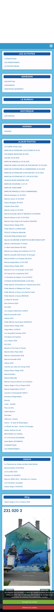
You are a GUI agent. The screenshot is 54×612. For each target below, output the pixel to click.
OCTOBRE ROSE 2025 (13, 147)
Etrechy (7, 400)
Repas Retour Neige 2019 (13, 326)
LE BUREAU (27, 99)
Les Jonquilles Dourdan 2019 (15, 333)
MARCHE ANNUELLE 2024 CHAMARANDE (20, 191)
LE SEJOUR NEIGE (11, 66)
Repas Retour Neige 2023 (13, 225)
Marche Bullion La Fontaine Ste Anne (18, 258)
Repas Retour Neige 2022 (13, 266)
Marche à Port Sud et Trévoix (15, 348)
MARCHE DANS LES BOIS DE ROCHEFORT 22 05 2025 (25, 165)
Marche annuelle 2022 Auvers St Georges (19, 255)
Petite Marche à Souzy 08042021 (16, 296)
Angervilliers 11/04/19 (12, 329)
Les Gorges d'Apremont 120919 (16, 311)
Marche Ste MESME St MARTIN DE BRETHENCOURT (24, 240)
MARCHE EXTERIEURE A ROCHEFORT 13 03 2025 (24, 173)
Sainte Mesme (9, 411)
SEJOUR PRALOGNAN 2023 (15, 236)
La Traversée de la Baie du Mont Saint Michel (21, 464)
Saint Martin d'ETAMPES (13, 441)
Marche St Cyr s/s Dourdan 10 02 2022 (18, 270)
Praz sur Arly (9, 408)
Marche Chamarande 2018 (14, 355)
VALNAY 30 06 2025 (11, 158)
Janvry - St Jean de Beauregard (16, 423)
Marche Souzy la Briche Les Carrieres (18, 382)
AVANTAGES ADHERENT (14, 89)
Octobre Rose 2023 (11, 206)
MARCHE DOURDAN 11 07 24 (15, 184)
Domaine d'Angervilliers (13, 396)
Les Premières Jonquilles (13, 483)
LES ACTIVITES (27, 54)
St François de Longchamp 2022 (16, 273)
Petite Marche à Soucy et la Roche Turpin (19, 292)
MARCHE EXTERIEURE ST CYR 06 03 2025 (21, 176)
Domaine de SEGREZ (12, 475)
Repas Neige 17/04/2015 (13, 486)
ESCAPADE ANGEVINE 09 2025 (16, 154)
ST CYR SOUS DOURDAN (14, 438)
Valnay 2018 (8, 363)
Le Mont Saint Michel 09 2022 (15, 247)
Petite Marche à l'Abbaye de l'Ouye (17, 288)
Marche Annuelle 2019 (12, 314)
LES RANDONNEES (12, 62)
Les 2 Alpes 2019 (10, 341)
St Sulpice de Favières (12, 337)
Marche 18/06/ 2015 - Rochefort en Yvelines (20, 479)
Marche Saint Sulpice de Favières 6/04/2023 (20, 221)
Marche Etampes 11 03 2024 (15, 195)
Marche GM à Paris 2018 (13, 352)
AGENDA (7, 131)
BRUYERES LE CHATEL (13, 434)
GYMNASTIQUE (10, 59)
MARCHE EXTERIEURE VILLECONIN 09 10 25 (22, 150)
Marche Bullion (9, 374)
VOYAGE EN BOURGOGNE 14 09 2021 (19, 281)
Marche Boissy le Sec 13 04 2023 (16, 217)
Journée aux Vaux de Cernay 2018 (17, 367)
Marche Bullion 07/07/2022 (14, 468)
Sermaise (7, 415)
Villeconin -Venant (11, 419)
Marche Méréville (10, 378)
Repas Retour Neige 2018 (13, 370)
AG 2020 (7, 307)
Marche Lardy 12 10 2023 (13, 210)
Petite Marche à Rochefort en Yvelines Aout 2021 (22, 285)
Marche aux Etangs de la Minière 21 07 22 (19, 251)
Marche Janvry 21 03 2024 (14, 199)
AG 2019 (7, 344)
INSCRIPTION (9, 81)
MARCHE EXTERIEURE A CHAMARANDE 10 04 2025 (24, 169)
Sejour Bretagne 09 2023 (13, 202)
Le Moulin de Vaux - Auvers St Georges (18, 426)
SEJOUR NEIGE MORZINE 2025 (16, 180)
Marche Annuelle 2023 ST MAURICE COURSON (22, 214)
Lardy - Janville (9, 404)
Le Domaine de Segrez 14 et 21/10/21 (18, 277)
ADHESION (27, 76)
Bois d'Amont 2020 (11, 303)
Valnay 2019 (8, 318)
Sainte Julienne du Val (12, 430)
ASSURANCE (9, 85)
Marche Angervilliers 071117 (14, 389)
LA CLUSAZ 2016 (10, 472)
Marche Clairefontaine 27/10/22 (16, 244)
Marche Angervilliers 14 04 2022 (16, 262)
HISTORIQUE (27, 111)
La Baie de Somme (11, 299)
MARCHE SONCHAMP (13, 188)
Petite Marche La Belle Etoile (15, 229)
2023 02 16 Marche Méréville (15, 232)
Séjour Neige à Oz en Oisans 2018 (17, 385)
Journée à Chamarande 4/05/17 (16, 393)
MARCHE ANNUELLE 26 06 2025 (16, 161)
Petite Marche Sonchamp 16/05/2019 (18, 322)
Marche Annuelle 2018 (12, 359)
